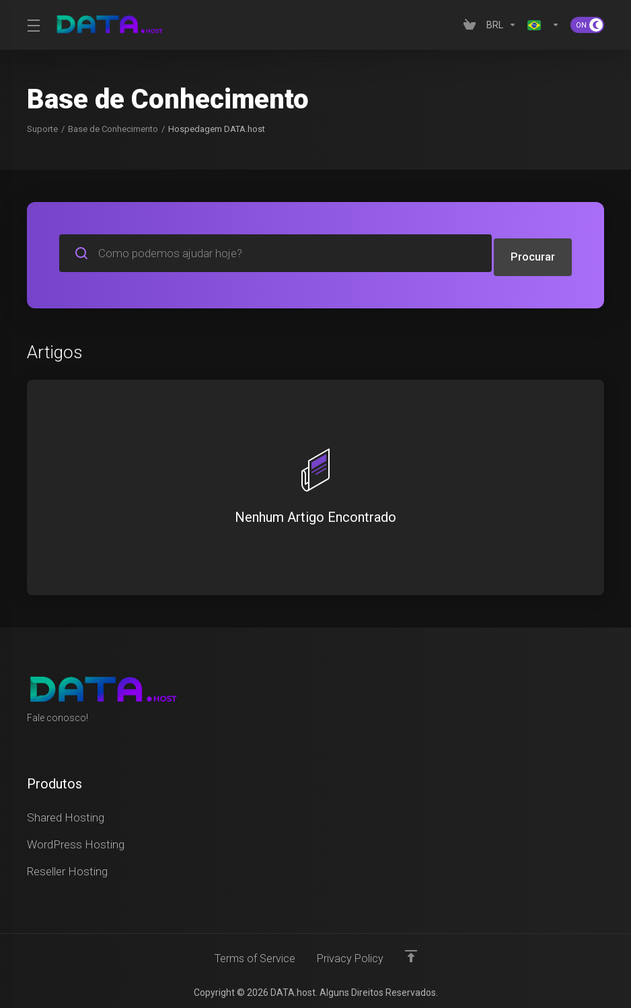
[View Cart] (469, 25)
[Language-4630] (543, 25)
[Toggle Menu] (33, 24)
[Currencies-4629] (501, 25)
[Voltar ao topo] (414, 952)
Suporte (42, 129)
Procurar (533, 253)
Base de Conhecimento (113, 129)
